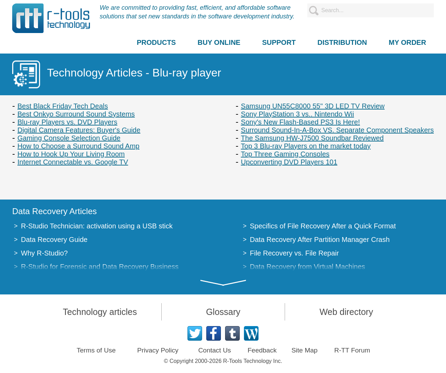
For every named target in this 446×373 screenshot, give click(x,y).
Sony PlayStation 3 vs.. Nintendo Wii (297, 114)
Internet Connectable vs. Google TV (72, 162)
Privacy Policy (157, 350)
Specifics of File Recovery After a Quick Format (323, 226)
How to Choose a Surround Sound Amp (78, 146)
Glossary (223, 312)
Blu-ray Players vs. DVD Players (67, 122)
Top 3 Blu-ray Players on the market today (305, 146)
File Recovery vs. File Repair (294, 253)
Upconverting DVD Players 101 (289, 162)
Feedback (261, 350)
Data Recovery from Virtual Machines (307, 266)
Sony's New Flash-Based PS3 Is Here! (300, 122)
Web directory (346, 312)
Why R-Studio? (44, 253)
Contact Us (214, 350)
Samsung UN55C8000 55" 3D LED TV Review (313, 106)
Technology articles (100, 312)
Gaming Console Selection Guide (69, 138)
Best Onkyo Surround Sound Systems (76, 114)
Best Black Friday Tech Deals (62, 106)
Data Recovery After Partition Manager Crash (320, 239)
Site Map (304, 350)
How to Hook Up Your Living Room (71, 154)
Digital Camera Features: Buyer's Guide (78, 130)
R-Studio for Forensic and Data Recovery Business (99, 266)
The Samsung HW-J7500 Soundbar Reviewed (312, 138)
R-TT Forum (352, 350)
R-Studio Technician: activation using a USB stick (96, 226)
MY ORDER (407, 42)
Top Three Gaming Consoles (285, 154)
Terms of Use (96, 350)
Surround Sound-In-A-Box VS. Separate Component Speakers (337, 130)
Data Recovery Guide (54, 239)
